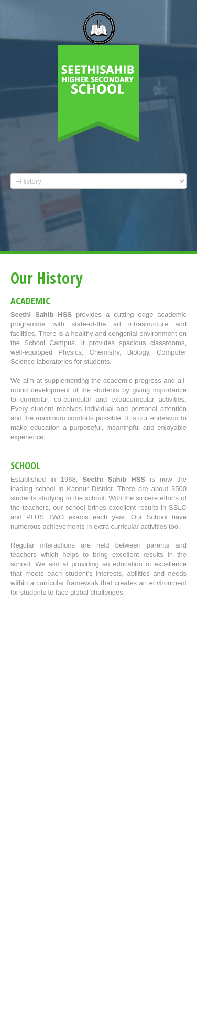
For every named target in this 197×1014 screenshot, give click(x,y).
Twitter (87, 232)
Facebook (104, 232)
